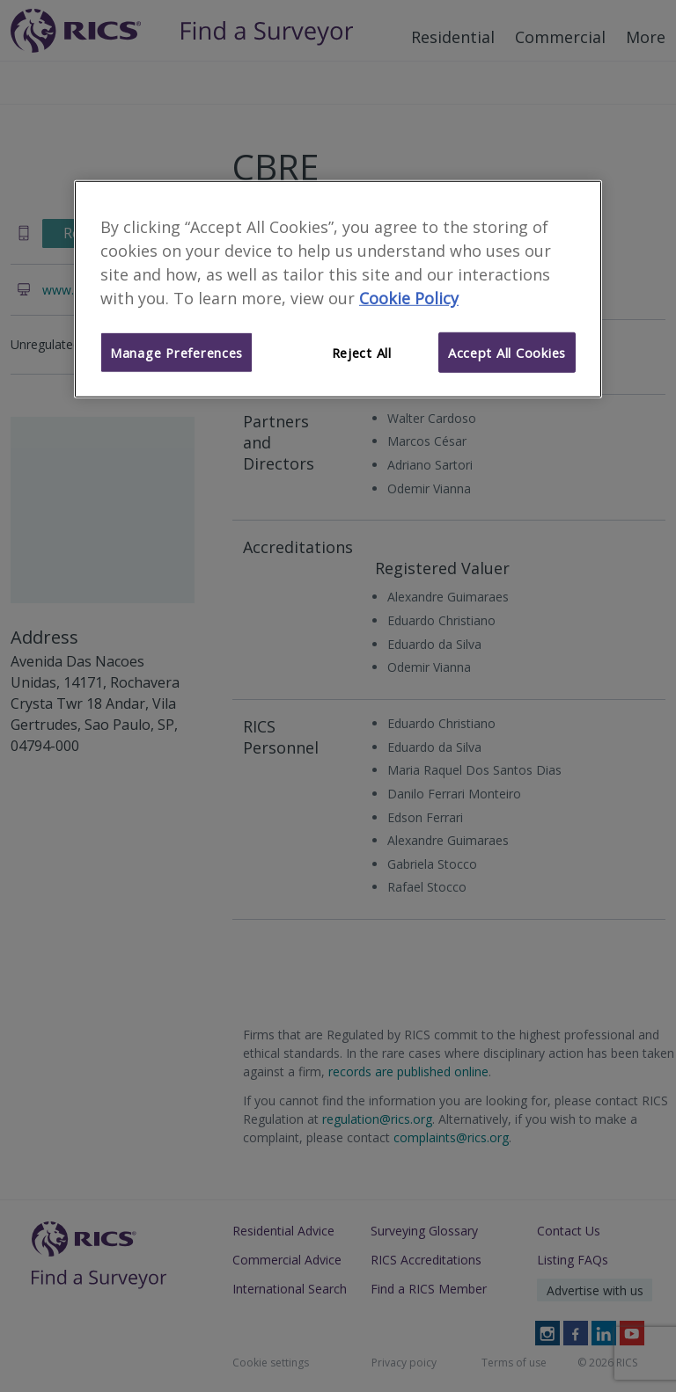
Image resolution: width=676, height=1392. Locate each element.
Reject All (362, 352)
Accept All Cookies (507, 352)
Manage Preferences (176, 352)
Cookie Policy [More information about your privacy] (409, 298)
